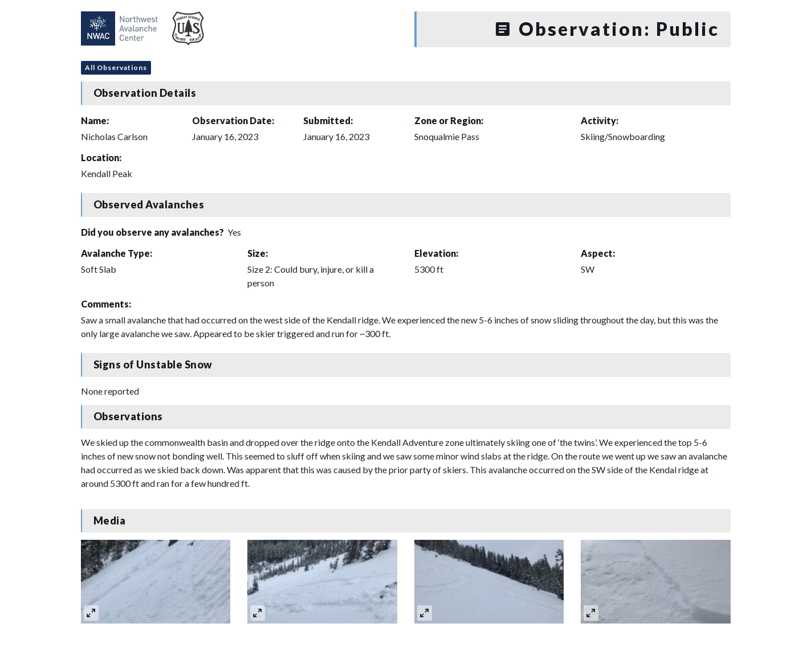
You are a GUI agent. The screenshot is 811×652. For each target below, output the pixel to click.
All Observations (116, 67)
